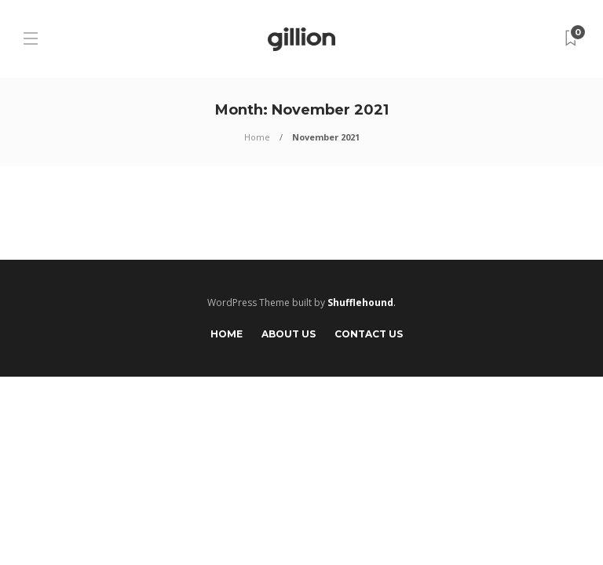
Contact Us (368, 334)
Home (257, 137)
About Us (288, 334)
